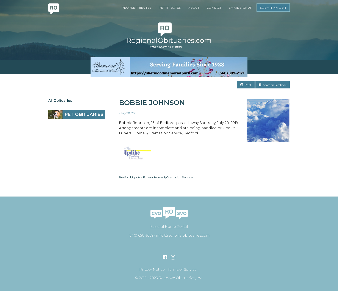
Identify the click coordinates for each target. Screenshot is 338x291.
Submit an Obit (273, 7)
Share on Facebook (272, 85)
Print (245, 85)
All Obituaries (60, 101)
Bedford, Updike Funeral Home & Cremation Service (156, 177)
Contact (214, 7)
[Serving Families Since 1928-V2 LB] (169, 67)
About (193, 7)
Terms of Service (182, 270)
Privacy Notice (152, 270)
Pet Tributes (170, 7)
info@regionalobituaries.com (183, 235)
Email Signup (240, 7)
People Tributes (136, 7)
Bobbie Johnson (152, 102)
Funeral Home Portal (169, 227)
